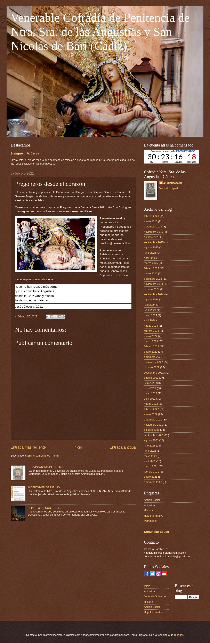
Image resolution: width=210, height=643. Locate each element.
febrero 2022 (151, 409)
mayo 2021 (150, 456)
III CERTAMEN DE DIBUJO (43, 487)
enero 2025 (150, 273)
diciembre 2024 (153, 278)
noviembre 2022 (153, 362)
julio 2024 (149, 304)
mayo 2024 (150, 315)
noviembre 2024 (153, 283)
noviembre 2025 (153, 231)
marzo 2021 (151, 466)
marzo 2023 (151, 341)
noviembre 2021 (153, 424)
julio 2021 (149, 445)
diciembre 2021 (153, 419)
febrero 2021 (151, 471)
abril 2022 (150, 398)
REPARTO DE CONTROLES (44, 507)
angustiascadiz (172, 182)
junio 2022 (150, 388)
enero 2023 (150, 351)
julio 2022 (149, 382)
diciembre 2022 (153, 356)
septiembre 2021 (154, 435)
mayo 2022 (150, 393)
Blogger (178, 634)
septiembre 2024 (154, 294)
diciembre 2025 (153, 226)
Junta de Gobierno (155, 596)
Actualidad (150, 505)
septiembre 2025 (154, 242)
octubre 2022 (151, 367)
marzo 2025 (151, 263)
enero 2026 (150, 221)
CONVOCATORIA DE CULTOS (45, 467)
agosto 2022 (151, 377)
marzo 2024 (151, 325)
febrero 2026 (151, 216)
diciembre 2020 (153, 482)
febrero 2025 (151, 268)
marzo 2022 (151, 403)
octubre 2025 (151, 237)
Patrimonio (150, 520)
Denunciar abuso (156, 531)
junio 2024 (150, 309)
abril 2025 (150, 257)
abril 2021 (150, 461)
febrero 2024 (151, 330)
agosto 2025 (151, 247)
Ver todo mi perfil (169, 188)
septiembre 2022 (154, 372)
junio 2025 (150, 252)
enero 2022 (150, 414)
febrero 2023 (151, 346)
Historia (148, 510)
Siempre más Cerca (25, 153)
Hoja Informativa (153, 515)
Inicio (77, 447)
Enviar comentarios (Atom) (43, 455)
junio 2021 (150, 450)
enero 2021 (150, 476)
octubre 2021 (151, 429)
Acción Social (152, 499)
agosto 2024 (151, 299)
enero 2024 (150, 336)
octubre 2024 (151, 289)
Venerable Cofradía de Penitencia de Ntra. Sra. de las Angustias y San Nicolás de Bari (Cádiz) (100, 32)
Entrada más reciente (28, 447)
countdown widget (171, 157)
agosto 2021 (151, 440)
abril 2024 (150, 320)
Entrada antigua (123, 447)
